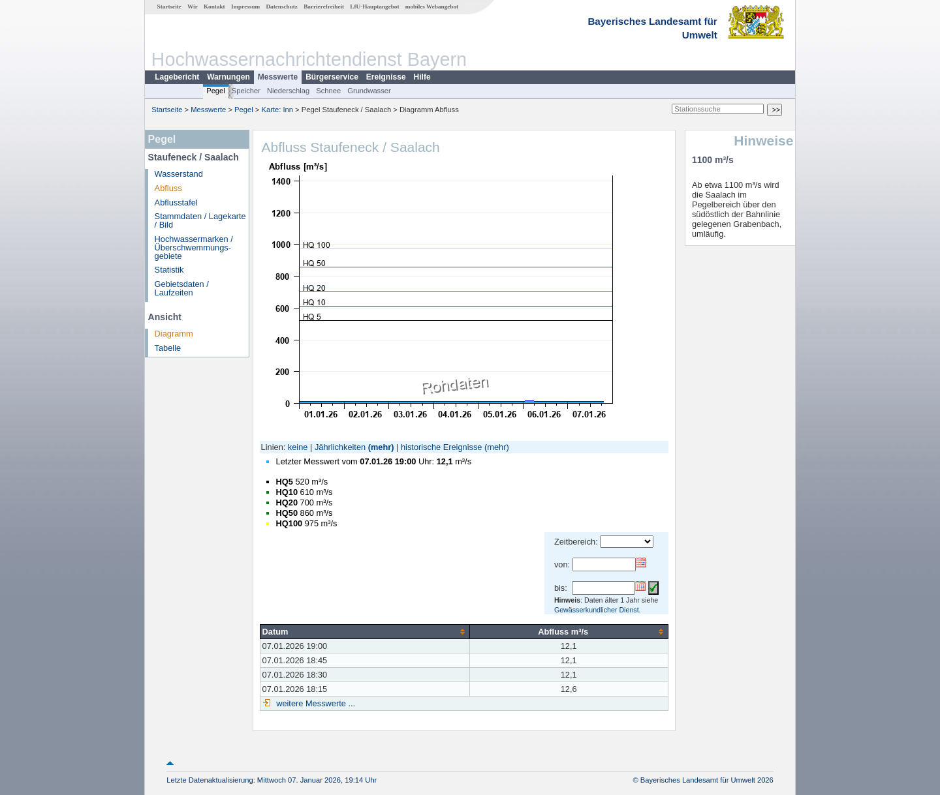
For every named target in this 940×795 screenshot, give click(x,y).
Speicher (246, 91)
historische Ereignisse (441, 447)
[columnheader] (364, 631)
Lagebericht (177, 77)
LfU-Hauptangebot (374, 6)
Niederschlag (288, 91)
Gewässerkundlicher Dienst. (597, 610)
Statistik (169, 270)
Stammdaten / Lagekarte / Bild (200, 220)
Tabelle (168, 348)
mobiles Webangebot (431, 6)
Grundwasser (369, 91)
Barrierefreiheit (324, 6)
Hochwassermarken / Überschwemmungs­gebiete (194, 247)
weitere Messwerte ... (314, 703)
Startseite (169, 6)
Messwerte (278, 77)
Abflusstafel (176, 202)
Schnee (328, 91)
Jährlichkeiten (340, 447)
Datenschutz (282, 6)
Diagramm (174, 333)
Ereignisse (386, 77)
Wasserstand (179, 174)
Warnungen (228, 77)
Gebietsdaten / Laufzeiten (182, 288)
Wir (192, 6)
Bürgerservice (332, 77)
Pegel (215, 91)
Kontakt (214, 6)
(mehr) (381, 447)
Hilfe (422, 77)
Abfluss (168, 188)
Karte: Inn (278, 109)
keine (298, 447)
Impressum (245, 6)
